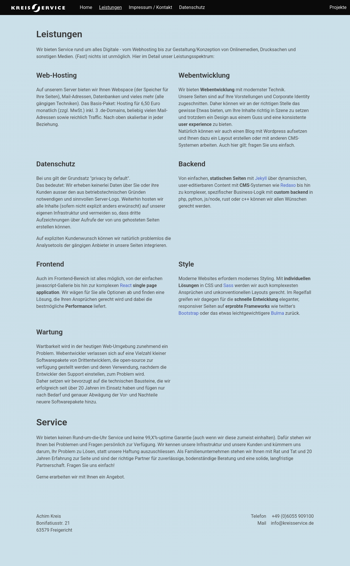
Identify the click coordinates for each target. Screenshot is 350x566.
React (126, 285)
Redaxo (288, 185)
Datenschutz (192, 7)
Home (86, 7)
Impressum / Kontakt (150, 7)
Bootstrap (189, 313)
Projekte (338, 7)
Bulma (277, 313)
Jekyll (261, 178)
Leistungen (110, 7)
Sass (228, 285)
